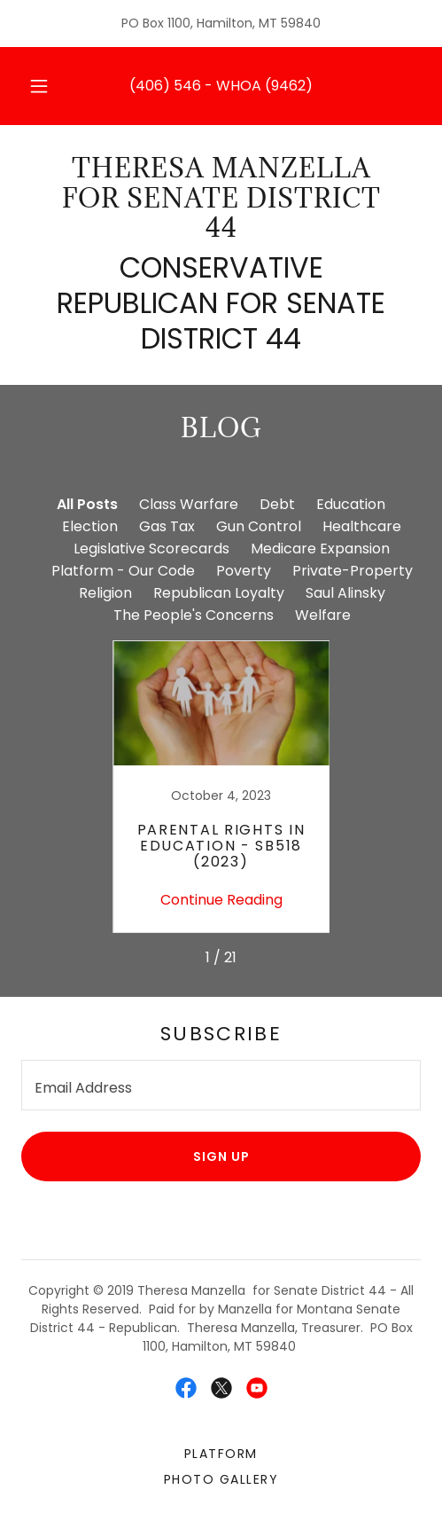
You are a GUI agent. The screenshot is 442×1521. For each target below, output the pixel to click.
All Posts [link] (87, 504)
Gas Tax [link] (167, 526)
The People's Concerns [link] (193, 615)
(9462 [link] (285, 85)
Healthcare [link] (361, 526)
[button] (39, 86)
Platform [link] (221, 1453)
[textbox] (221, 1085)
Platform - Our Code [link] (123, 571)
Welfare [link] (323, 615)
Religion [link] (105, 593)
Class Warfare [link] (188, 504)
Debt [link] (277, 504)
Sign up (221, 1156)
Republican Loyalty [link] (218, 593)
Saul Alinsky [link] (345, 593)
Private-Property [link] (352, 571)
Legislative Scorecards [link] (151, 548)
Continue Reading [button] (221, 900)
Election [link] (90, 526)
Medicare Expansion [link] (320, 548)
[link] (221, 198)
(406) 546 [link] (165, 85)
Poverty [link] (243, 571)
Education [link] (350, 504)
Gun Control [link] (258, 526)
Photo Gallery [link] (221, 1479)
